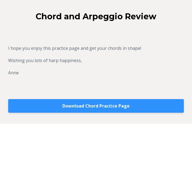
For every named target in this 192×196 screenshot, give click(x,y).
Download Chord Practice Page (96, 106)
